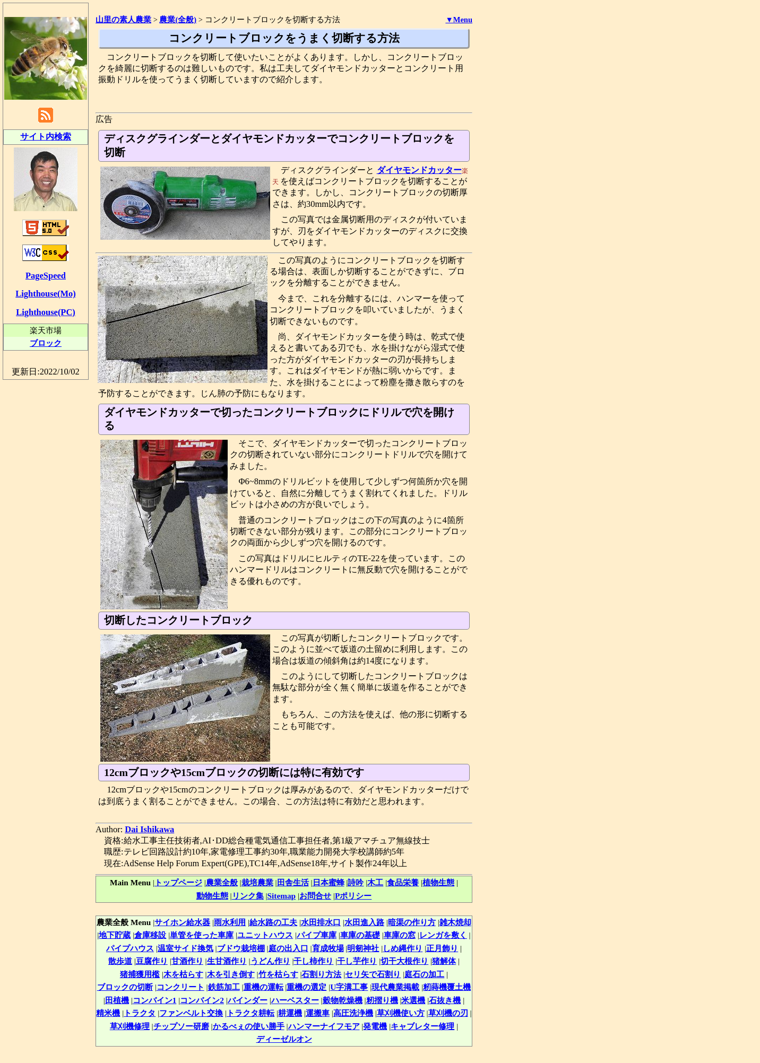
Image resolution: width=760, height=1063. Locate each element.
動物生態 (212, 895)
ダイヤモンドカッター (419, 170)
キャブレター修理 (422, 1026)
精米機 (108, 1012)
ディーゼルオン (284, 1038)
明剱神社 (363, 948)
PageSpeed (45, 276)
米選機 (413, 1000)
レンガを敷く (443, 934)
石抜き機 (445, 1000)
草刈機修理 (130, 1026)
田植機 (117, 1000)
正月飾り (442, 948)
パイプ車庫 (316, 934)
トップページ (178, 882)
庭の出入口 (288, 948)
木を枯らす (183, 974)
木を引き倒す (231, 974)
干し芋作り (357, 960)
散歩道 (120, 960)
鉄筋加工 (224, 986)
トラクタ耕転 (250, 1012)
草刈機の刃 (448, 1012)
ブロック (46, 342)
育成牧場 (328, 948)
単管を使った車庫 (202, 934)
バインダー (247, 1000)
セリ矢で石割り (373, 974)
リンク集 (248, 895)
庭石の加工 (424, 974)
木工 (375, 882)
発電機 (375, 1026)
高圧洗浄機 (353, 1012)
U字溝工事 (349, 986)
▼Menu (458, 19)
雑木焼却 (455, 922)
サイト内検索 (45, 137)
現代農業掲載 (395, 986)
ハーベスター (295, 1000)
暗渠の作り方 (412, 922)
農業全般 (222, 882)
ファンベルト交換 (191, 1012)
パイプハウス (130, 948)
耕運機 (290, 1012)
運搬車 (318, 1012)
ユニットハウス (265, 934)
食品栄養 (403, 882)
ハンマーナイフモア (324, 1026)
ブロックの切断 (125, 986)
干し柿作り (313, 960)
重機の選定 (306, 986)
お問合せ (315, 895)
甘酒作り (187, 960)
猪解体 (444, 960)
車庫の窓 (400, 934)
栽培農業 (257, 882)
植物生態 (438, 882)
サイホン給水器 (182, 922)
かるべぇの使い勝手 (248, 1026)
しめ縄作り (402, 948)
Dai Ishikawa (149, 829)
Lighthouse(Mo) (45, 294)
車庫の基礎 (360, 934)
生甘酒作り (227, 960)
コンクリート (180, 986)
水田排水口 (321, 922)
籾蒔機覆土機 (447, 986)
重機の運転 (263, 986)
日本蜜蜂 (328, 882)
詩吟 (356, 882)
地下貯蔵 (115, 934)
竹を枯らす (278, 974)
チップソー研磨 (181, 1026)
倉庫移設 (150, 934)
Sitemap (281, 895)
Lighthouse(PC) (45, 312)
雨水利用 (230, 922)
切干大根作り (404, 960)
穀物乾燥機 (342, 1000)
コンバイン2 (202, 1000)
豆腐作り (152, 960)
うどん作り (270, 960)
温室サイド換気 (185, 948)
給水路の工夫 (273, 922)
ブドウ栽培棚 (241, 948)
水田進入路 (364, 922)
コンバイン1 (155, 1000)
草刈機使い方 (401, 1012)
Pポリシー (353, 895)
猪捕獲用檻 (140, 974)
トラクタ (140, 1012)
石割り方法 (321, 974)
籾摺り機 (382, 1000)
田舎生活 (293, 882)
